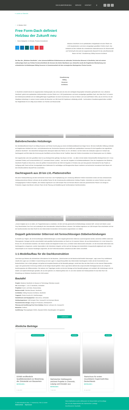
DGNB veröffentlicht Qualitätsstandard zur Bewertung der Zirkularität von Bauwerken (30, 379)
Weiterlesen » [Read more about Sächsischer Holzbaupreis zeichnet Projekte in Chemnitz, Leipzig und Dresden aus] (54, 386)
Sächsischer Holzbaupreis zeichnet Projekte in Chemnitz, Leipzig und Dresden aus (62, 381)
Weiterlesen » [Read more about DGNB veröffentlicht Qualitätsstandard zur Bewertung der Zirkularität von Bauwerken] (21, 384)
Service (78, 5)
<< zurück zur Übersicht (21, 13)
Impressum (28, 405)
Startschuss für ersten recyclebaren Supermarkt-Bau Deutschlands (96, 379)
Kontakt (88, 5)
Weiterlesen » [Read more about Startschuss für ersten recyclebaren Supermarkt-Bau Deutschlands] (88, 384)
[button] (96, 5)
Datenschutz (19, 405)
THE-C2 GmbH (43, 402)
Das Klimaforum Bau (64, 5)
